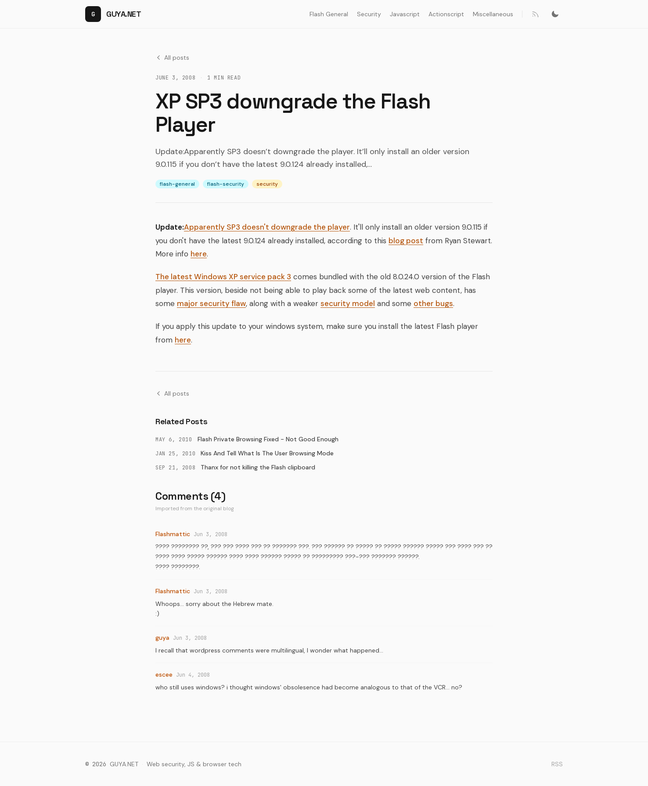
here (199, 254)
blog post (406, 240)
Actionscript (446, 14)
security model (347, 303)
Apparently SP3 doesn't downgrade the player (267, 227)
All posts (172, 57)
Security (369, 14)
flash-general (177, 183)
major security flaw (211, 303)
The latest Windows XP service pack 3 (223, 276)
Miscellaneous (493, 14)
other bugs (433, 303)
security (267, 183)
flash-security (225, 183)
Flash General (329, 14)
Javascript (405, 14)
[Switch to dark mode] (555, 14)
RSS (557, 764)
